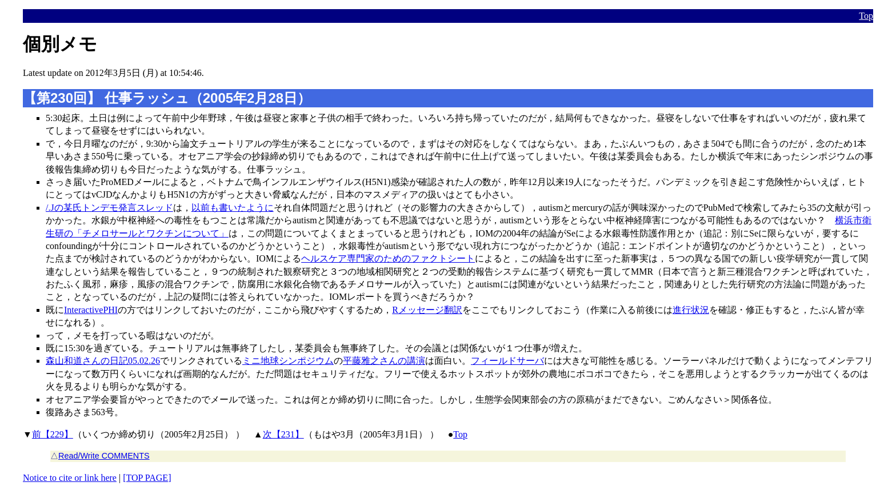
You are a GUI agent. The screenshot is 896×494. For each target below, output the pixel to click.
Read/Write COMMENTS (104, 455)
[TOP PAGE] (147, 478)
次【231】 (283, 434)
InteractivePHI (91, 310)
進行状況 (691, 310)
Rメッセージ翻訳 (427, 310)
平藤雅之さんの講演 (384, 361)
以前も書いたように (232, 207)
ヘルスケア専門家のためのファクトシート (388, 258)
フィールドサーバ (507, 361)
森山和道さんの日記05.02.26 (103, 361)
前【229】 (52, 434)
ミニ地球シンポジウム (288, 361)
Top (866, 16)
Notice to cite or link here (70, 478)
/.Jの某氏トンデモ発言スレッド (109, 207)
